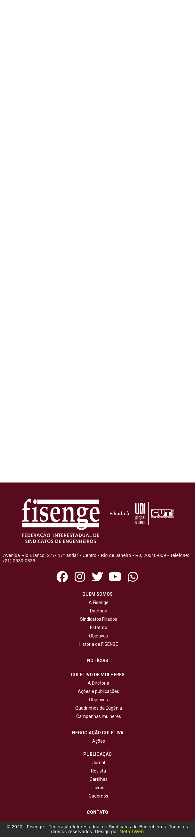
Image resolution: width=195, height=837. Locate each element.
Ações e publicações (97, 691)
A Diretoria (97, 683)
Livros (98, 787)
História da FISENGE (97, 644)
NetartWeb (131, 831)
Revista (98, 770)
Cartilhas (99, 779)
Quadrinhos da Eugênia (97, 708)
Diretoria (97, 610)
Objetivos (97, 635)
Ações (97, 741)
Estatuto (97, 627)
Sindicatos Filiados (97, 619)
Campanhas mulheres (97, 716)
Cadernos (98, 796)
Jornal (98, 762)
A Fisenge (98, 602)
